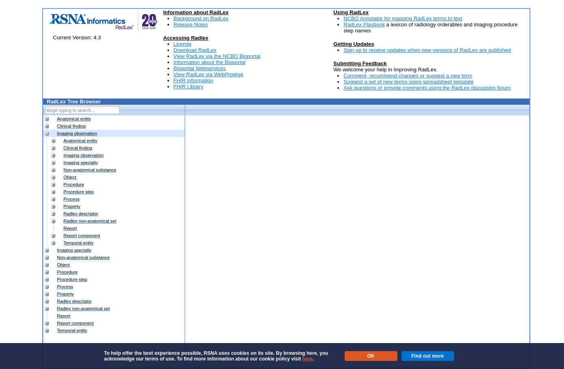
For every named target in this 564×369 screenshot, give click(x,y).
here (307, 359)
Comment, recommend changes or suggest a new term (407, 76)
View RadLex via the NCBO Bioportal (217, 56)
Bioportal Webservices (200, 68)
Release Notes (191, 24)
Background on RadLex (201, 18)
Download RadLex (195, 50)
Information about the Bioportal (210, 62)
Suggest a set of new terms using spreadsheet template (408, 82)
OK (371, 356)
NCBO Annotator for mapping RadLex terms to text (402, 18)
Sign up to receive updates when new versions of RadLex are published (427, 50)
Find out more (428, 356)
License (183, 44)
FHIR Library (189, 87)
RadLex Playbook (364, 24)
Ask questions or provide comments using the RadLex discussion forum (426, 88)
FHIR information (193, 80)
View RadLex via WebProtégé (208, 74)
